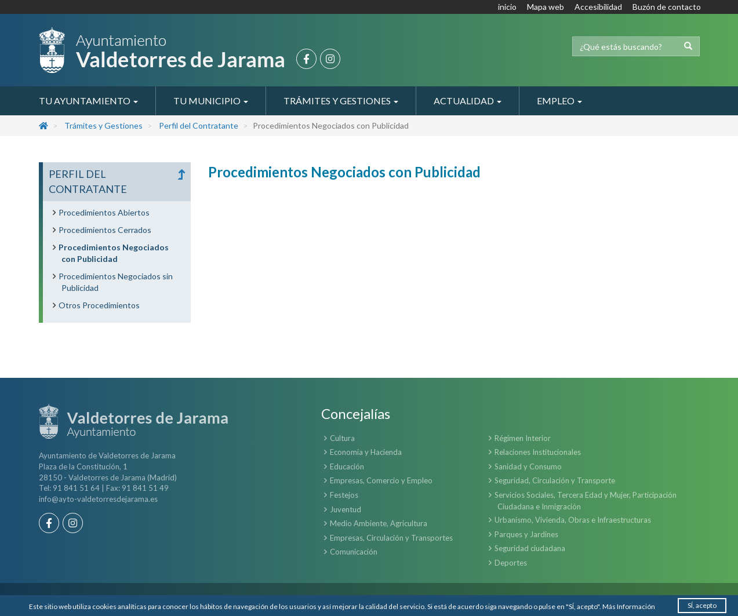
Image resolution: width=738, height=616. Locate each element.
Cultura (342, 438)
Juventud (345, 509)
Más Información (628, 606)
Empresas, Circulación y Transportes (391, 537)
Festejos (344, 495)
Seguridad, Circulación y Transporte (555, 480)
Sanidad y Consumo (528, 466)
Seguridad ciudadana (530, 548)
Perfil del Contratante (198, 125)
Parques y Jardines (526, 534)
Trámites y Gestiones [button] (340, 100)
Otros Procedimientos (99, 305)
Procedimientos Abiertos (104, 212)
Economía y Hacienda (366, 452)
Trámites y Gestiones (103, 125)
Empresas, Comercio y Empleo (381, 480)
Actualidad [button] (467, 100)
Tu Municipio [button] (210, 100)
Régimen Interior (523, 438)
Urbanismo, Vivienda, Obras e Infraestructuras (573, 519)
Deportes (511, 562)
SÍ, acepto (702, 605)
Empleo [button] (559, 100)
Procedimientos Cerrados (105, 230)
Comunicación (353, 551)
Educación (347, 466)
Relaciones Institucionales (538, 452)
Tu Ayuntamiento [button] (88, 100)
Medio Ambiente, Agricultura (378, 523)
